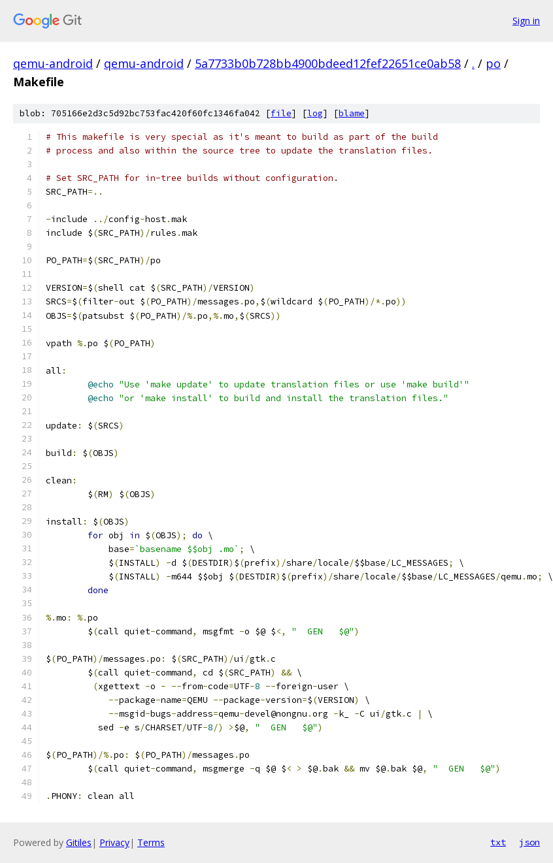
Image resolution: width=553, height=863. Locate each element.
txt (498, 842)
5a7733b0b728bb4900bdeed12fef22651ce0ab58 (328, 63)
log (315, 113)
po (493, 63)
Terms (151, 842)
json (529, 842)
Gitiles (79, 842)
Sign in (526, 20)
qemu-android (53, 63)
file (281, 113)
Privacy (114, 842)
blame (352, 113)
